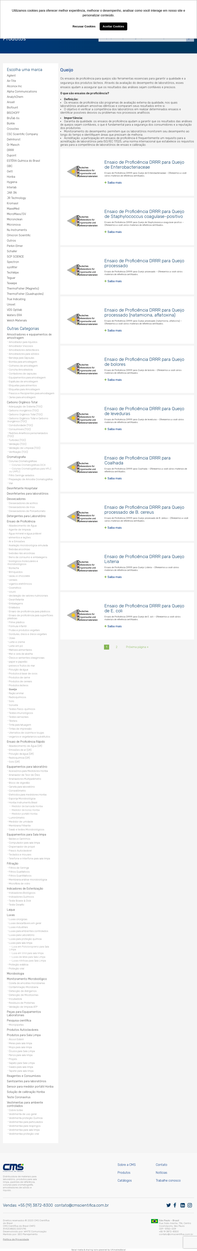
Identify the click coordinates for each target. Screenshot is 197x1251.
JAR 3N (12, 192)
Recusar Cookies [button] (84, 26)
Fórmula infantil (18, 626)
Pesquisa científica (19, 1020)
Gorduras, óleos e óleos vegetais (28, 634)
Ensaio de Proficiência (21, 521)
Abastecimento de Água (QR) (25, 745)
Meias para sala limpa (20, 1043)
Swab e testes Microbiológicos (26, 829)
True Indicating (16, 299)
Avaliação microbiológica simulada (28, 545)
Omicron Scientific (19, 235)
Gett (10, 171)
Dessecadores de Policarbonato (27, 511)
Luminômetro (17, 817)
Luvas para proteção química (25, 938)
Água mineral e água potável (25, 533)
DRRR (10, 150)
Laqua (11, 909)
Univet (11, 304)
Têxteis (13, 720)
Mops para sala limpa (20, 1047)
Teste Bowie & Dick (20, 900)
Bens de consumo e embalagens (28, 557)
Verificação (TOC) (18, 451)
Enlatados (14, 607)
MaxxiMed (13, 208)
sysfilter (12, 267)
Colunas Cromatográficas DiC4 (29, 465)
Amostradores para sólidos (24, 353)
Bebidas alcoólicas (19, 549)
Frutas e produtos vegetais (24, 630)
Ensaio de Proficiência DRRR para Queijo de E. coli (144, 608)
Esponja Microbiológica (22, 798)
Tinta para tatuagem (20, 724)
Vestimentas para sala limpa (24, 1129)
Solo (11, 701)
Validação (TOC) (17, 444)
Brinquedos (15, 571)
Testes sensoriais (18, 716)
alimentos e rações (20, 537)
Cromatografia (16, 457)
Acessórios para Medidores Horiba (28, 770)
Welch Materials (17, 320)
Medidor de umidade (21, 821)
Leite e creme (17, 641)
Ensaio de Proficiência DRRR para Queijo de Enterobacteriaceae (144, 165)
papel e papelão (18, 661)
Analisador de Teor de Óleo (24, 774)
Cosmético (15, 587)
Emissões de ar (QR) (20, 749)
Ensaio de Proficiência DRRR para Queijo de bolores (144, 362)
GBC (9, 166)
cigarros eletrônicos (20, 583)
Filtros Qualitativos (19, 871)
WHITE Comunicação (35, 1231)
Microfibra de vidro (19, 883)
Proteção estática (18, 964)
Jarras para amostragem (22, 397)
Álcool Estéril (16, 1039)
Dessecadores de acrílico (23, 503)
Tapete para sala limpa (21, 1070)
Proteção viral (16, 968)
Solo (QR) (14, 761)
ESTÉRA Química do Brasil (23, 160)
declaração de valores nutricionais (28, 595)
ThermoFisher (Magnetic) (23, 288)
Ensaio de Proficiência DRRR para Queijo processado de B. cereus (144, 510)
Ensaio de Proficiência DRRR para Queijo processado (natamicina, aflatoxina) (144, 312)
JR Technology (16, 198)
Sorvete (13, 705)
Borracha (14, 568)
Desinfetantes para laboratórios (27, 493)
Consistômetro (17, 790)
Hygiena (12, 182)
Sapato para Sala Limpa (22, 1062)
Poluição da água (18, 669)
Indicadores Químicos (21, 896)
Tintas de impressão (20, 728)
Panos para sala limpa (21, 1055)
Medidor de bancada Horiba (27, 806)
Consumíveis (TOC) (20, 429)
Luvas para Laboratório (21, 935)
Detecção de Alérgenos (22, 991)
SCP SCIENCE (15, 256)
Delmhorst (13, 139)
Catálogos (125, 1180)
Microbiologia (15, 973)
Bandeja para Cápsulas (21, 357)
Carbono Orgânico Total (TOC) (26, 414)
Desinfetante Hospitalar (22, 488)
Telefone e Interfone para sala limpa (29, 858)
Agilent (11, 75)
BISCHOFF (13, 113)
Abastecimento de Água (23, 525)
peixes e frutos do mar (22, 665)
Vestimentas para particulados (26, 1121)
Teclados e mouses (20, 854)
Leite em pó (16, 645)
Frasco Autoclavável (20, 850)
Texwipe (12, 283)
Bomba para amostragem (23, 361)
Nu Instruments (17, 230)
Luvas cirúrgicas (18, 919)
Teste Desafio (16, 904)
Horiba (11, 176)
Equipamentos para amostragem (27, 377)
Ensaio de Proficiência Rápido (26, 741)
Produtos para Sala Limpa (24, 1035)
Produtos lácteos (18, 685)
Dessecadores (16, 499)
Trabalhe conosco (168, 1180)
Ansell (11, 102)
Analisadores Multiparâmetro (25, 778)
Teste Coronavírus (19, 1097)
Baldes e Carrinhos (19, 838)
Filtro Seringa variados (21, 475)
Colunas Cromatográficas (23, 461)
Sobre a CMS (127, 1165)
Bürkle (11, 123)
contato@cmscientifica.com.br (82, 1205)
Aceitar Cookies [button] (113, 26)
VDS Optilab (14, 310)
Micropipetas (16, 1024)
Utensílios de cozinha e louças (26, 732)
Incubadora (15, 998)
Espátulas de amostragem (23, 381)
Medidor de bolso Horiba (26, 810)
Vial (11, 483)
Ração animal (16, 693)
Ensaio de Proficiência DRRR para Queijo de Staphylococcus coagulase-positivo (144, 214)
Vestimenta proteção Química (26, 1118)
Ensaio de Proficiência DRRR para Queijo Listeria (144, 559)
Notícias (161, 1172)
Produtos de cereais (20, 681)
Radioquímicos (17, 697)
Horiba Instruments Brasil (23, 802)
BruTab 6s (13, 118)
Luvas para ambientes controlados (28, 931)
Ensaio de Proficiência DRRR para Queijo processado (144, 263)
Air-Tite (11, 81)
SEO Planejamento (28, 1234)
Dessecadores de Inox (22, 507)
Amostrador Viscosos (21, 345)
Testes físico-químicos (22, 709)
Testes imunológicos (21, 712)
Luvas (11, 915)
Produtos (124, 1172)
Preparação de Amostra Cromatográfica (31, 479)
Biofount (12, 107)
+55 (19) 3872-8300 (35, 1205)
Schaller (12, 251)
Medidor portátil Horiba (24, 813)
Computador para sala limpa (24, 842)
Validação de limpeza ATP (23, 1006)
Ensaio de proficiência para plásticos (29, 611)
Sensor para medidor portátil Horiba (30, 1086)
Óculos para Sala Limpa (22, 1051)
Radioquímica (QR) (19, 757)
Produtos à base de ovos (23, 673)
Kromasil (12, 203)
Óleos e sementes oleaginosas (26, 657)
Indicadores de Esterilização (25, 888)
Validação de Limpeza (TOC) (24, 447)
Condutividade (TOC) (21, 425)
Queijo (13, 689)
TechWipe (13, 272)
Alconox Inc (14, 86)
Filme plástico (17, 622)
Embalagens (16, 603)
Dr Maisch (13, 145)
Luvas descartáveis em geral (25, 923)
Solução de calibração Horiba (26, 1092)
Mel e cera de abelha (21, 653)
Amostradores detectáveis (24, 349)
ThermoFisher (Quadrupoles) (25, 294)
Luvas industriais (18, 927)
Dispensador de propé (22, 846)
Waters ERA (14, 315)
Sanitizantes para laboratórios (26, 1081)
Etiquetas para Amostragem (24, 389)
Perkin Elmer (15, 246)
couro (12, 591)
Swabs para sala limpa (21, 1066)
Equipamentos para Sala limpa (26, 834)
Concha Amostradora (21, 369)
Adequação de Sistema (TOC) (25, 406)
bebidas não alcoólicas (22, 553)
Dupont (11, 155)
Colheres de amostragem (23, 365)
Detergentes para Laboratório (26, 516)
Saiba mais (115, 182)
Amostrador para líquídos (23, 342)
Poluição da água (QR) (21, 753)
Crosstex (13, 129)
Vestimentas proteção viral (24, 1133)
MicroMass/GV (16, 214)
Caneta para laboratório (22, 786)
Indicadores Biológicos (22, 892)
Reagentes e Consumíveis (24, 1076)
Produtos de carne (19, 677)
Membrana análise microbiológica (28, 879)
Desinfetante (16, 599)
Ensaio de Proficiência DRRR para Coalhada (137, 460)
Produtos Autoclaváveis (22, 1030)
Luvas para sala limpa (20, 942)
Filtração (12, 863)
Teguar (11, 278)
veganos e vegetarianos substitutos (29, 736)
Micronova (13, 224)
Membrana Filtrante (20, 825)
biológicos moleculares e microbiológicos (22, 563)
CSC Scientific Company (22, 134)
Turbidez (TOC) (17, 440)
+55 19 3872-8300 (169, 1231)
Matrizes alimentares (20, 649)
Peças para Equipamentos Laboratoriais (24, 1013)
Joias (12, 638)
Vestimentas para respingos (24, 1125)
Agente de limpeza (20, 529)
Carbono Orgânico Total (22, 402)
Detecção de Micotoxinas (23, 994)
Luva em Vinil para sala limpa (28, 953)
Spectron (13, 262)
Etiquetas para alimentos (23, 385)
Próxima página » (137, 647)
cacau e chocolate (19, 575)
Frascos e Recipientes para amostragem (31, 393)
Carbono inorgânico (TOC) (24, 410)
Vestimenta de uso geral (23, 1114)
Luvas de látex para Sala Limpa (28, 957)
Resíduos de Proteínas (22, 1002)
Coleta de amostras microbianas (27, 983)
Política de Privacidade (16, 1239)
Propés (13, 1059)
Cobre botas (16, 1110)
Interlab (12, 187)
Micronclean (14, 219)
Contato (161, 1165)
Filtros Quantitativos (20, 875)
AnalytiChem (15, 97)
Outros (11, 240)
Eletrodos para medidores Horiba (27, 794)
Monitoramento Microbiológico (27, 979)
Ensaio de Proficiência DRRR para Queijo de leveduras (144, 411)
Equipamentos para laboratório (27, 766)
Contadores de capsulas (22, 373)
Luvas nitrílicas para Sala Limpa (29, 960)
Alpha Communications (22, 91)
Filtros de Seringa (19, 867)
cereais (13, 579)
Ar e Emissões (17, 541)
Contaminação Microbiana (23, 987)
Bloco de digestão (19, 782)
